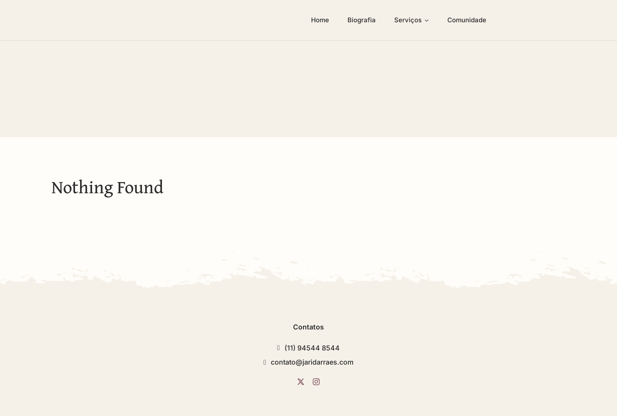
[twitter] (300, 381)
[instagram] (316, 381)
